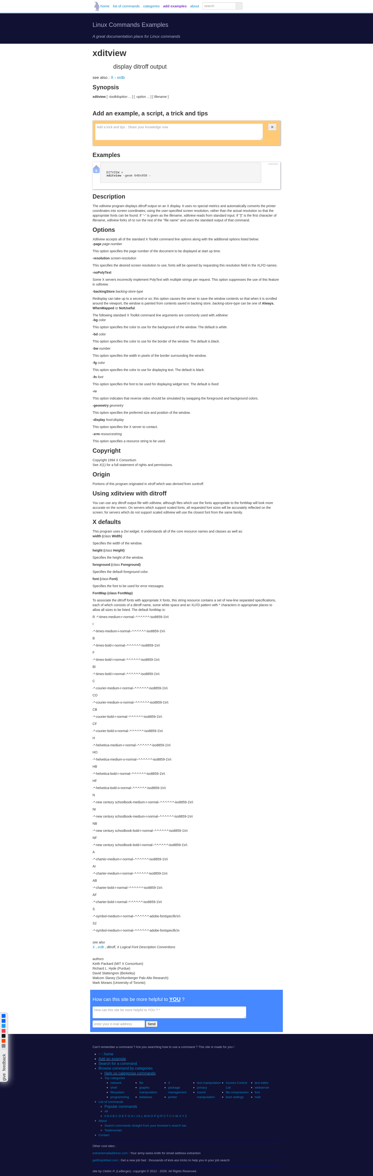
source (273, 164)
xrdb (121, 77)
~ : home (105, 1054)
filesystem (117, 1092)
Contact (103, 1135)
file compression (237, 1092)
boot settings (235, 1097)
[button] (272, 127)
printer (172, 1097)
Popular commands (120, 1107)
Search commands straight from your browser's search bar (145, 1125)
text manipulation (209, 1083)
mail (257, 1097)
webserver (262, 1087)
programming (119, 1097)
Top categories (114, 1078)
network (116, 1083)
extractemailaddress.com (110, 1153)
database (145, 1097)
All (106, 1111)
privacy (202, 1087)
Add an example (112, 1059)
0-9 (106, 1116)
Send (152, 1024)
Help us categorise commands (130, 1073)
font (257, 1092)
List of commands (110, 1102)
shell (113, 1087)
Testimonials (113, 1130)
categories (151, 6)
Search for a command (117, 1064)
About (102, 1121)
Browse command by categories (125, 1068)
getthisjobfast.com (105, 1160)
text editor (262, 1083)
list (126, 6)
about (194, 6)
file (141, 1083)
